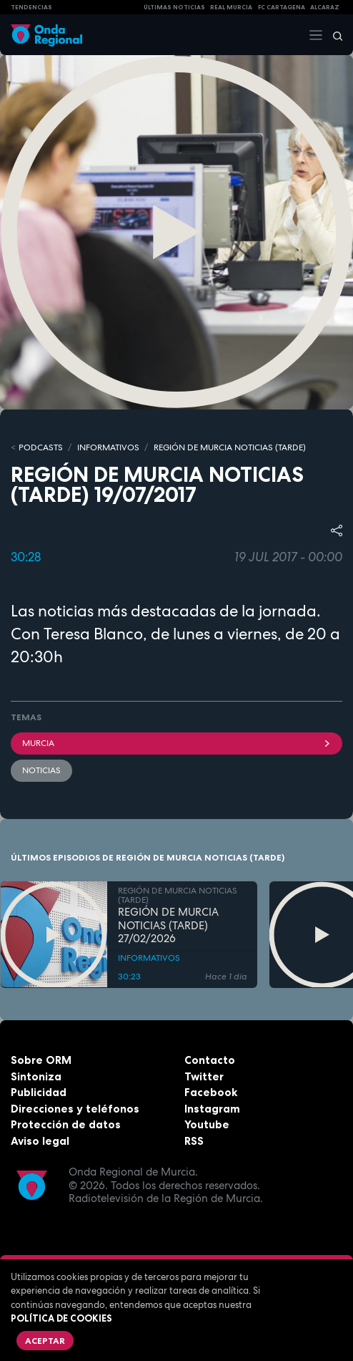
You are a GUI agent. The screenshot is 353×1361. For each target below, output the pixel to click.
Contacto (209, 1060)
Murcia (176, 743)
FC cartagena (281, 7)
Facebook (210, 1092)
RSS (194, 1141)
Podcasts (41, 447)
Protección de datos (66, 1124)
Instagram (212, 1108)
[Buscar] (333, 35)
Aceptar (45, 1340)
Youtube (206, 1124)
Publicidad (38, 1092)
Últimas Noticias (174, 7)
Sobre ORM (41, 1060)
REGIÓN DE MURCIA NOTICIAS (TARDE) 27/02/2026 (168, 925)
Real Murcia (231, 7)
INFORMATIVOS (108, 447)
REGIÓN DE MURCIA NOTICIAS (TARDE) (230, 447)
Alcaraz (324, 7)
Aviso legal (40, 1141)
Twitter (204, 1076)
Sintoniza (36, 1076)
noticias (41, 770)
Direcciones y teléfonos (75, 1108)
